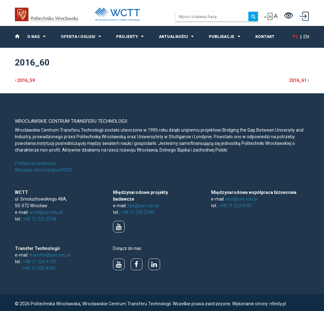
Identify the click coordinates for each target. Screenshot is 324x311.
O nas (33, 36)
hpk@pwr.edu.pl (143, 205)
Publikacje (221, 36)
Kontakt (265, 36)
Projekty (127, 36)
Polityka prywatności (35, 163)
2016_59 (25, 80)
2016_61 (299, 80)
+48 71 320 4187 (235, 205)
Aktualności (173, 36)
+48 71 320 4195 (39, 261)
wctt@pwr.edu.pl (46, 212)
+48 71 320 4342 (39, 268)
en (306, 37)
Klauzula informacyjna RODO (43, 169)
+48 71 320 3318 (39, 218)
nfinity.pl (278, 303)
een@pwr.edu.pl (242, 199)
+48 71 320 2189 (137, 212)
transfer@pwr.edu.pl (49, 255)
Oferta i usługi (78, 36)
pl (296, 37)
